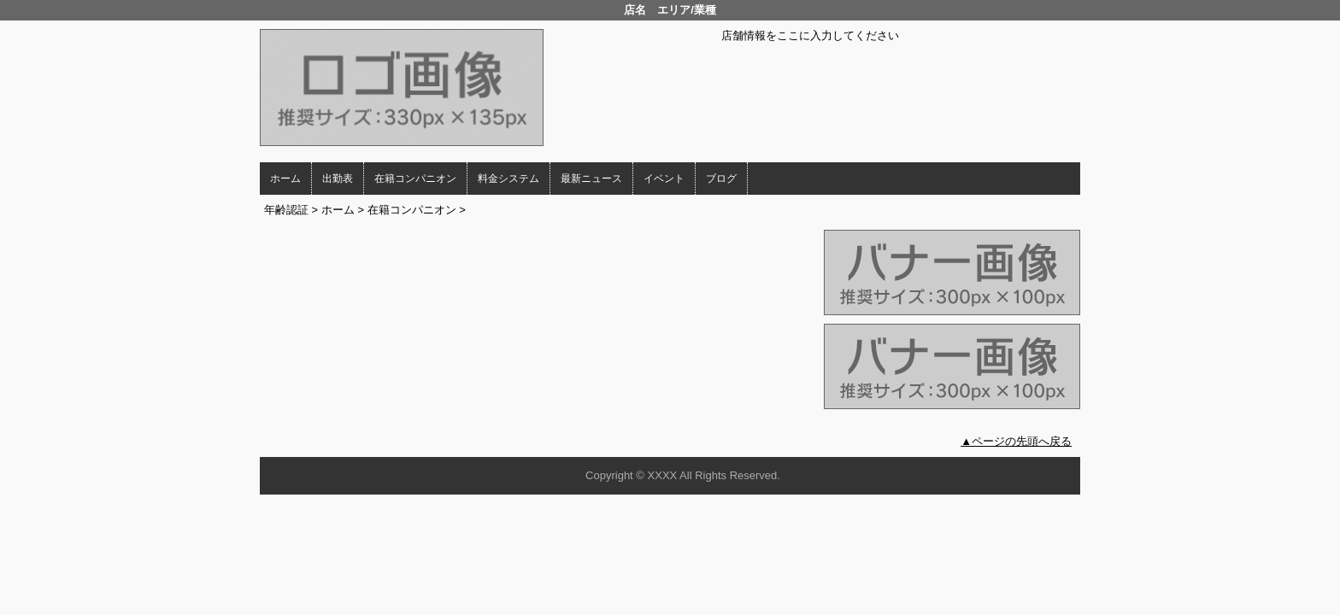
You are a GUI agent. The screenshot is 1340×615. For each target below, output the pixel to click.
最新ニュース (591, 178)
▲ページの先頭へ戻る (1016, 441)
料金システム (508, 178)
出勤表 (337, 178)
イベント (664, 178)
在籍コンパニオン (415, 178)
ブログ (721, 178)
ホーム (285, 178)
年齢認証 (286, 209)
